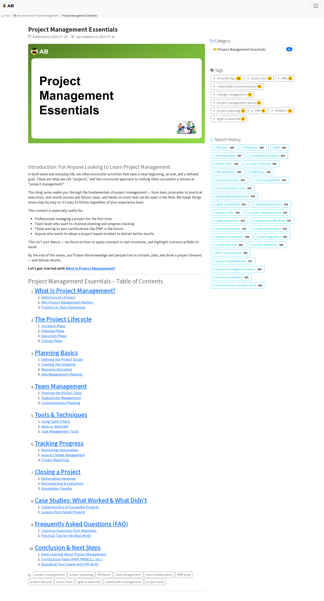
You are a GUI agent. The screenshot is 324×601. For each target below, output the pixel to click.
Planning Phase (52, 330)
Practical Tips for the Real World (66, 535)
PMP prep (184, 574)
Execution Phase (53, 335)
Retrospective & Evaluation (62, 483)
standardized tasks (270, 204)
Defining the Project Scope (62, 359)
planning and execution (234, 196)
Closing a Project (58, 471)
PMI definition (228, 172)
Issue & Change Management (63, 454)
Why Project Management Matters (67, 302)
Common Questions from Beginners (68, 530)
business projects (270, 228)
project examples (230, 228)
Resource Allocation (56, 369)
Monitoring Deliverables (59, 449)
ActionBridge (227, 78)
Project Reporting (55, 459)
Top (6, 15)
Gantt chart (64, 582)
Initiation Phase (53, 325)
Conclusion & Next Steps (68, 547)
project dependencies (233, 261)
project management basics (237, 103)
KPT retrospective (231, 253)
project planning (81, 574)
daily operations (229, 220)
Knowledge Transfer (56, 488)
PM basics (104, 574)
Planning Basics (56, 352)
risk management (270, 180)
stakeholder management (123, 582)
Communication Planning (60, 402)
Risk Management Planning (61, 374)
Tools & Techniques (61, 414)
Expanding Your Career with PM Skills (69, 563)
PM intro (224, 147)
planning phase (272, 237)
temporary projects (267, 155)
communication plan (233, 188)
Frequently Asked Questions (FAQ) (81, 524)
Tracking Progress (59, 443)
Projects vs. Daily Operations (63, 307)
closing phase (228, 155)
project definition (267, 245)
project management (50, 574)
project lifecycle (41, 582)
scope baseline (228, 245)
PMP (258, 111)
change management (232, 94)
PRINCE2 (281, 111)
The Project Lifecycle (63, 319)
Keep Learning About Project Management (73, 554)
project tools (155, 582)
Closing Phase (51, 340)
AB (8, 5)
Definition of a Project (58, 297)
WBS (284, 78)
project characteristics (267, 212)
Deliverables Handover (58, 478)
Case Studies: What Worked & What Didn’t (91, 500)
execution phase (229, 180)
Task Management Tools (60, 431)
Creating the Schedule (58, 364)
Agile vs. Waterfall (54, 426)
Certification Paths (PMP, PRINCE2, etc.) (71, 559)
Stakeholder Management (61, 397)
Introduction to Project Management (35, 15)
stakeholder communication (237, 86)
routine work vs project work (238, 285)
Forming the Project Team (61, 392)
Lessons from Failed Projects (63, 511)
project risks (227, 212)
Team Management (61, 386)
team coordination (231, 277)
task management (128, 574)
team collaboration (159, 574)
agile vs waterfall (88, 582)
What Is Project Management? (90, 268)
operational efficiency (272, 220)
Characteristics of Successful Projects (70, 506)
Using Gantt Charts (55, 421)
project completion (232, 237)
